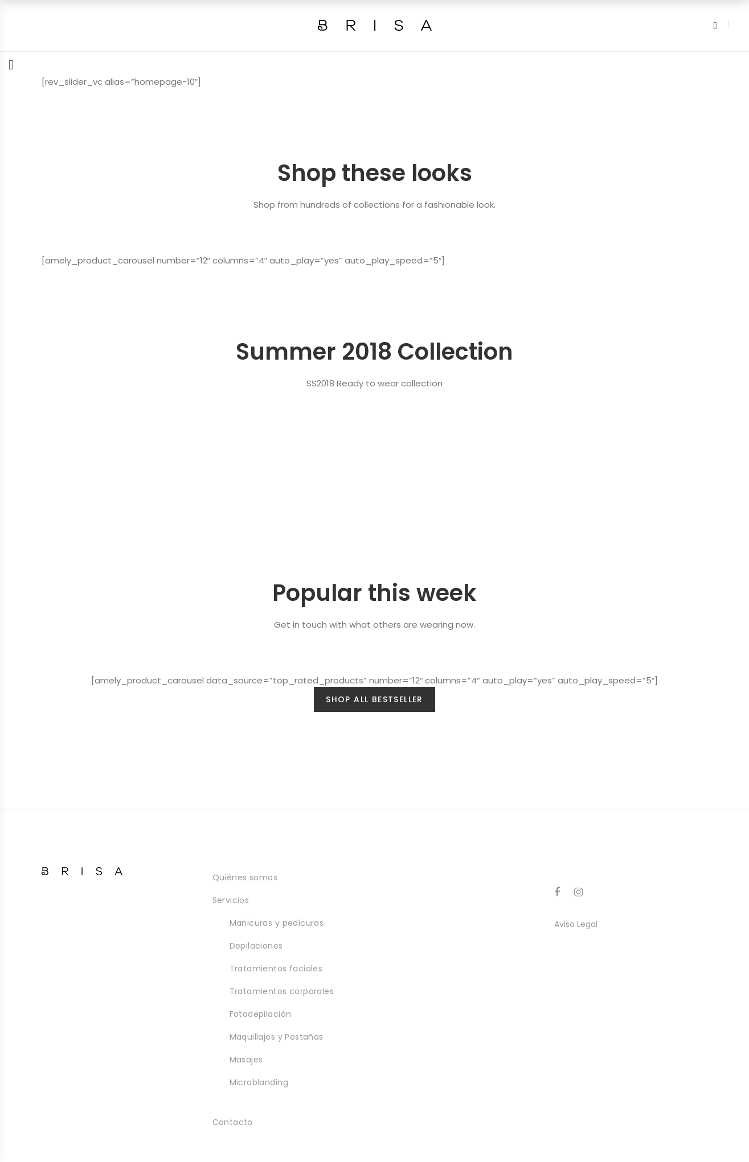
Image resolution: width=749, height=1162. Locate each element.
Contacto (232, 1122)
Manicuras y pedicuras (277, 923)
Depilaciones (256, 945)
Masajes (246, 1059)
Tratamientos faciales (276, 968)
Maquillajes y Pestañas (277, 1036)
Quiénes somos (244, 877)
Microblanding (259, 1082)
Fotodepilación (261, 1014)
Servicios (230, 900)
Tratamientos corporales (282, 991)
